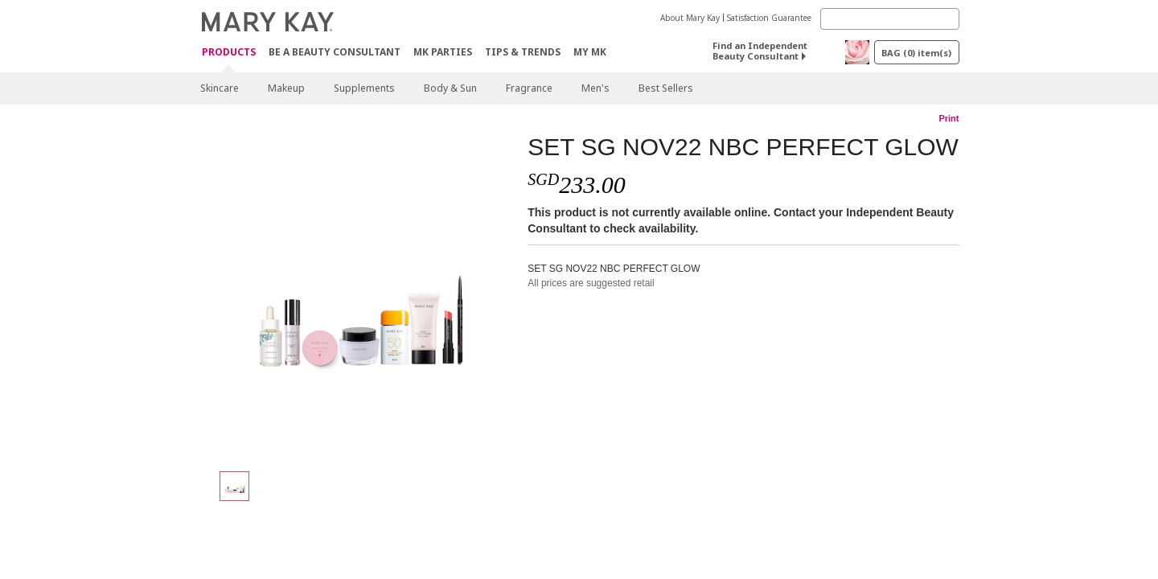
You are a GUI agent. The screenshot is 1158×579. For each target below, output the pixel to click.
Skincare (219, 88)
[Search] (889, 19)
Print (948, 118)
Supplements (364, 88)
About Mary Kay (690, 17)
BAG (916, 53)
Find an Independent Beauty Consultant (759, 50)
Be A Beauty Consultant (334, 52)
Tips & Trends (523, 52)
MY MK (589, 52)
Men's (595, 88)
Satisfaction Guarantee (769, 17)
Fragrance (529, 88)
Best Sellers (666, 88)
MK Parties (442, 52)
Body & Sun (450, 88)
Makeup (286, 88)
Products (229, 53)
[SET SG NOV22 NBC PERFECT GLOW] (357, 294)
